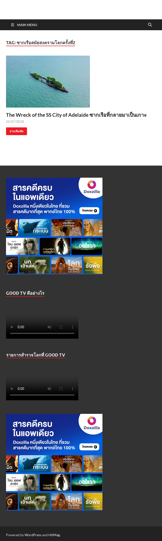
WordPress (33, 535)
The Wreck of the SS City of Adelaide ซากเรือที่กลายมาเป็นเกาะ (76, 115)
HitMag (54, 535)
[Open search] (150, 24)
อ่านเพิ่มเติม (14, 130)
